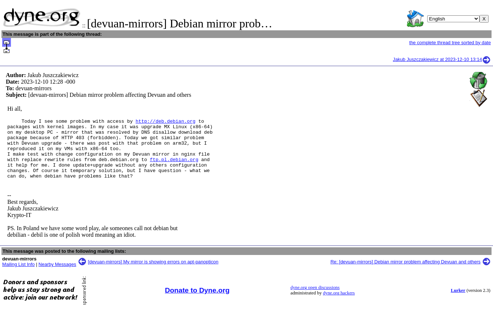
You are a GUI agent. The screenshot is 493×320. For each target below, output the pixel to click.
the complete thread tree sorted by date (450, 42)
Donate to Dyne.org (197, 302)
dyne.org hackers (339, 305)
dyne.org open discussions (315, 299)
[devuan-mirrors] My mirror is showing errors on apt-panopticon (153, 274)
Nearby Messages (57, 276)
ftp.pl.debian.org (174, 168)
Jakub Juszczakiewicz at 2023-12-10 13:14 (442, 59)
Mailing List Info (18, 276)
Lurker (458, 302)
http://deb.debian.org (166, 122)
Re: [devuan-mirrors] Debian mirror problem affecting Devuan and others (405, 274)
